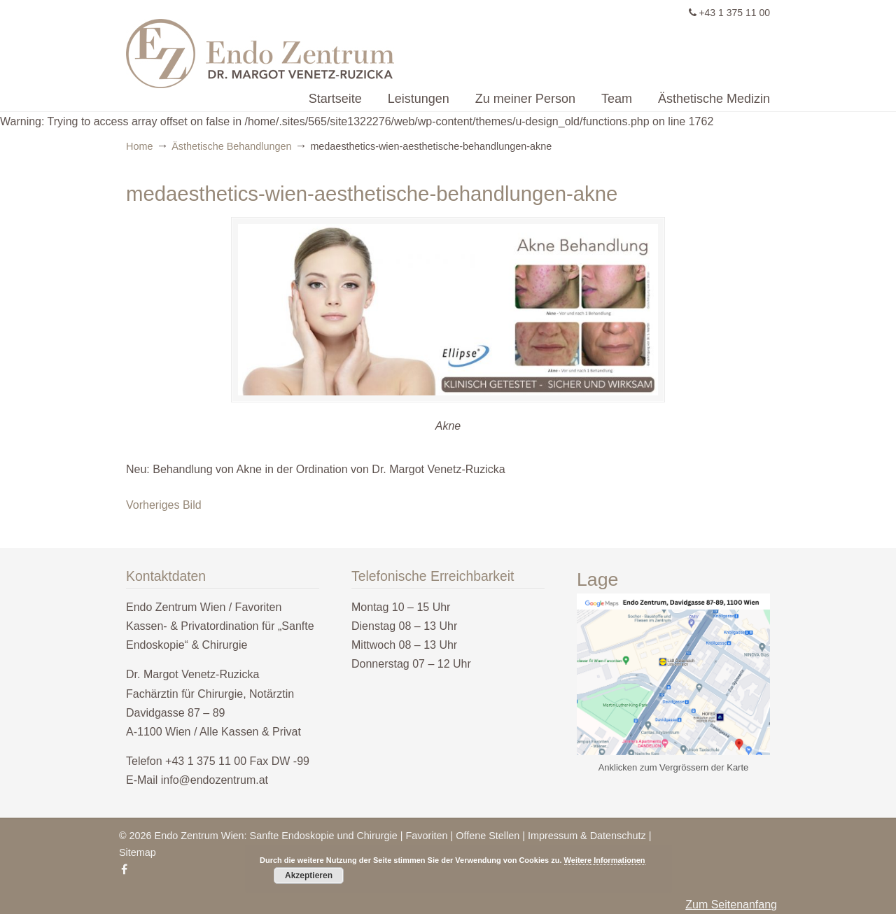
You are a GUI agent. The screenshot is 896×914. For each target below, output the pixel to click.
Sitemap (137, 852)
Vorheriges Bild (164, 505)
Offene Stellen (487, 835)
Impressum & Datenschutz (587, 835)
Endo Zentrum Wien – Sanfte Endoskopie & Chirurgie (388, 46)
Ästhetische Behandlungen (231, 146)
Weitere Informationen (604, 860)
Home (139, 146)
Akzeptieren (308, 875)
